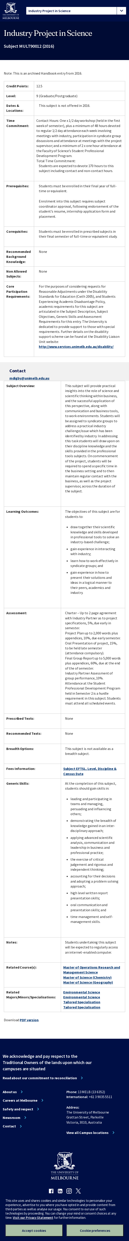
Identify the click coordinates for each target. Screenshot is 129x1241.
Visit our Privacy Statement (33, 1217)
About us (10, 1092)
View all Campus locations (87, 1132)
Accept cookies (34, 1230)
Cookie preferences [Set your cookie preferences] (95, 1230)
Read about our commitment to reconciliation (40, 1078)
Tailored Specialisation (81, 1002)
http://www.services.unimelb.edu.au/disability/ (76, 346)
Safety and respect (18, 1109)
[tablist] (76, 11)
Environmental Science (81, 992)
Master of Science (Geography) (88, 982)
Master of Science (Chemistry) (87, 977)
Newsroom (11, 1117)
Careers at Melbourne (20, 1100)
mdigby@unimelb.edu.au (29, 378)
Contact (9, 1126)
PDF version (29, 1020)
